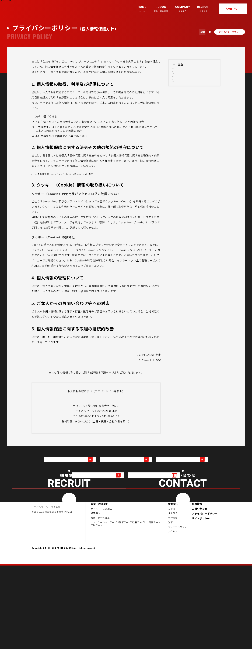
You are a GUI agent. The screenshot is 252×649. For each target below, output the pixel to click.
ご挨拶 (171, 592)
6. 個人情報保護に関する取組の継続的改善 (195, 117)
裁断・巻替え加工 (100, 601)
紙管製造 (95, 596)
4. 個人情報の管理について (191, 99)
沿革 (170, 605)
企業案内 (173, 587)
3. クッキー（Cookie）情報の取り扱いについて (195, 91)
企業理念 (173, 596)
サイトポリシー (201, 602)
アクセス (172, 615)
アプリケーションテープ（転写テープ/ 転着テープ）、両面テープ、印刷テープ (127, 607)
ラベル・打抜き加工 (101, 592)
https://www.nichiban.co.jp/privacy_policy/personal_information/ (96, 396)
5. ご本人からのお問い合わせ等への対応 (195, 107)
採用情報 (197, 587)
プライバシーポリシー (205, 597)
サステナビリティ (177, 610)
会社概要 (173, 601)
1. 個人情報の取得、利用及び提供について (195, 72)
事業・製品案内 (100, 587)
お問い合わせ (199, 592)
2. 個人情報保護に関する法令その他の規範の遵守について (195, 82)
